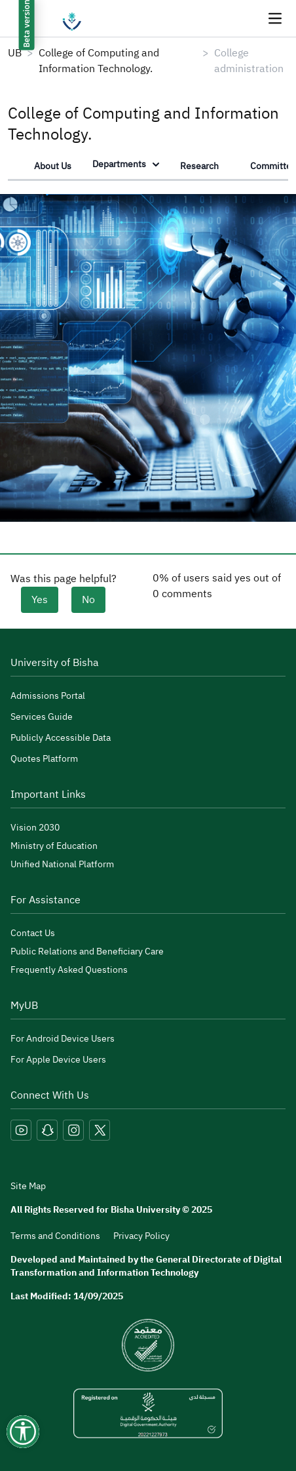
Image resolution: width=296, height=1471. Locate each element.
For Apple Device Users (58, 1060)
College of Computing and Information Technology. (99, 61)
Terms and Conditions (55, 1236)
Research (199, 166)
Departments (125, 164)
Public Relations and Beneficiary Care (87, 951)
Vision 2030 (35, 827)
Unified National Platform (62, 864)
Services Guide (41, 717)
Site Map (28, 1186)
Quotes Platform (44, 759)
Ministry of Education (54, 846)
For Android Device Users (62, 1039)
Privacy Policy (141, 1236)
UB (15, 53)
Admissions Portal (47, 696)
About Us (52, 166)
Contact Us (32, 933)
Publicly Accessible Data (60, 738)
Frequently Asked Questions (69, 970)
